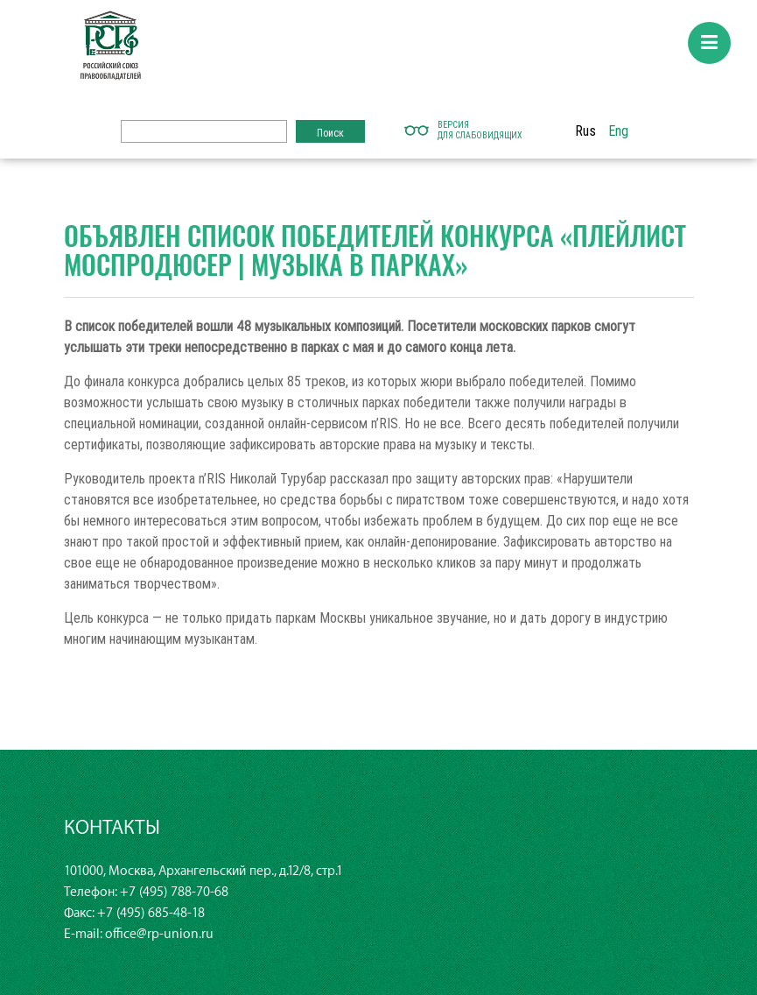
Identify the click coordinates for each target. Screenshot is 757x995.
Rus (585, 130)
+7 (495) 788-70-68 (174, 892)
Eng (618, 130)
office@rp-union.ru (159, 934)
